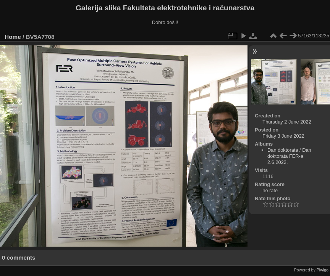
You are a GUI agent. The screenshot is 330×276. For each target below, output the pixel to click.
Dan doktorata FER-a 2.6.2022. (289, 156)
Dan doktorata (282, 150)
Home (13, 37)
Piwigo (322, 270)
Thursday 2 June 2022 (286, 122)
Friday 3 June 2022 (283, 136)
